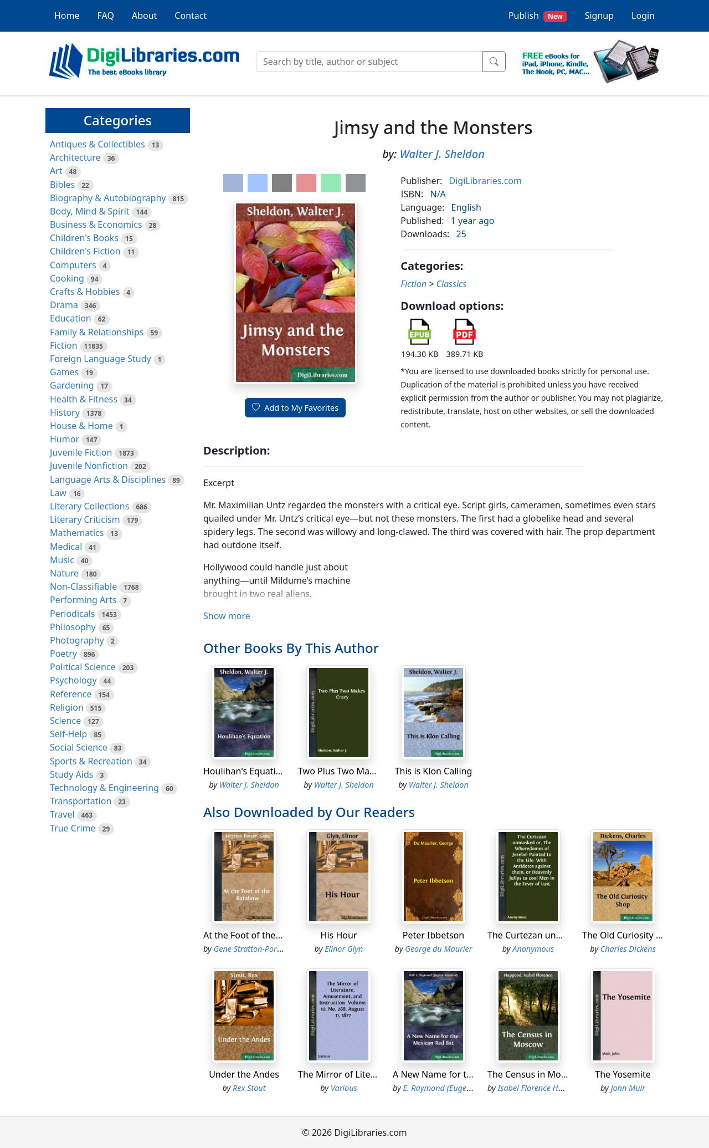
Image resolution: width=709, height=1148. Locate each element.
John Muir (628, 1088)
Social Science (78, 747)
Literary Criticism (85, 519)
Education (70, 318)
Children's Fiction (85, 251)
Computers (73, 265)
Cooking (67, 278)
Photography (77, 640)
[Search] (369, 61)
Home (67, 15)
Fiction (64, 345)
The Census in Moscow (534, 1074)
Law (58, 493)
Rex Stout (249, 1088)
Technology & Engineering (104, 788)
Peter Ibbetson (433, 935)
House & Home (81, 426)
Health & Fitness (83, 399)
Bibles (62, 184)
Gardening (72, 385)
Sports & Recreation (91, 761)
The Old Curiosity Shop (629, 935)
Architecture (75, 157)
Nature (64, 573)
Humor (64, 439)
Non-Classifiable (83, 586)
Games (64, 372)
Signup (599, 15)
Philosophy (73, 627)
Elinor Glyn (344, 948)
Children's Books (84, 238)
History (65, 412)
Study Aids (71, 774)
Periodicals (72, 614)
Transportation (80, 801)
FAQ (105, 15)
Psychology (73, 680)
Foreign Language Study (100, 359)
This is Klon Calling (433, 771)
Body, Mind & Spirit (90, 211)
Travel (62, 814)
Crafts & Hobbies (85, 291)
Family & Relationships (96, 332)
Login (643, 15)
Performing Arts (83, 600)
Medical (66, 546)
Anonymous (533, 948)
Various (344, 1088)
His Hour (339, 935)
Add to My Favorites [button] (295, 407)
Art (56, 171)
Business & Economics (96, 224)
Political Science (83, 667)
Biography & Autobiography (108, 198)
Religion (67, 707)
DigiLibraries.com (485, 181)
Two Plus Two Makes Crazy (353, 771)
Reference (70, 694)
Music (62, 560)
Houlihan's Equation (244, 771)
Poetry (63, 653)
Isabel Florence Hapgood (541, 1088)
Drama (64, 305)
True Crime (73, 828)
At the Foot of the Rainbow (258, 935)
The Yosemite (622, 1074)
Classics (451, 284)
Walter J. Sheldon (442, 153)
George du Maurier (438, 948)
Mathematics (77, 533)
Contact (190, 15)
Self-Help (68, 734)
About (144, 15)
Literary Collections (89, 506)
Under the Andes (244, 1074)
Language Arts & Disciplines (108, 479)
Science (65, 721)
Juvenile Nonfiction (89, 466)
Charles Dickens (628, 948)
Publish (537, 15)
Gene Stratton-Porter (250, 948)
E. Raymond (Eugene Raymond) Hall (466, 1088)
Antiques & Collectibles (97, 144)
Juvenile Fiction (81, 452)
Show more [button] (226, 616)
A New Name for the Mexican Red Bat (470, 1074)
